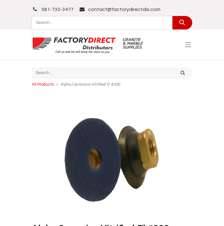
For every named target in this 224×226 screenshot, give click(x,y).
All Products (43, 84)
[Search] (182, 23)
